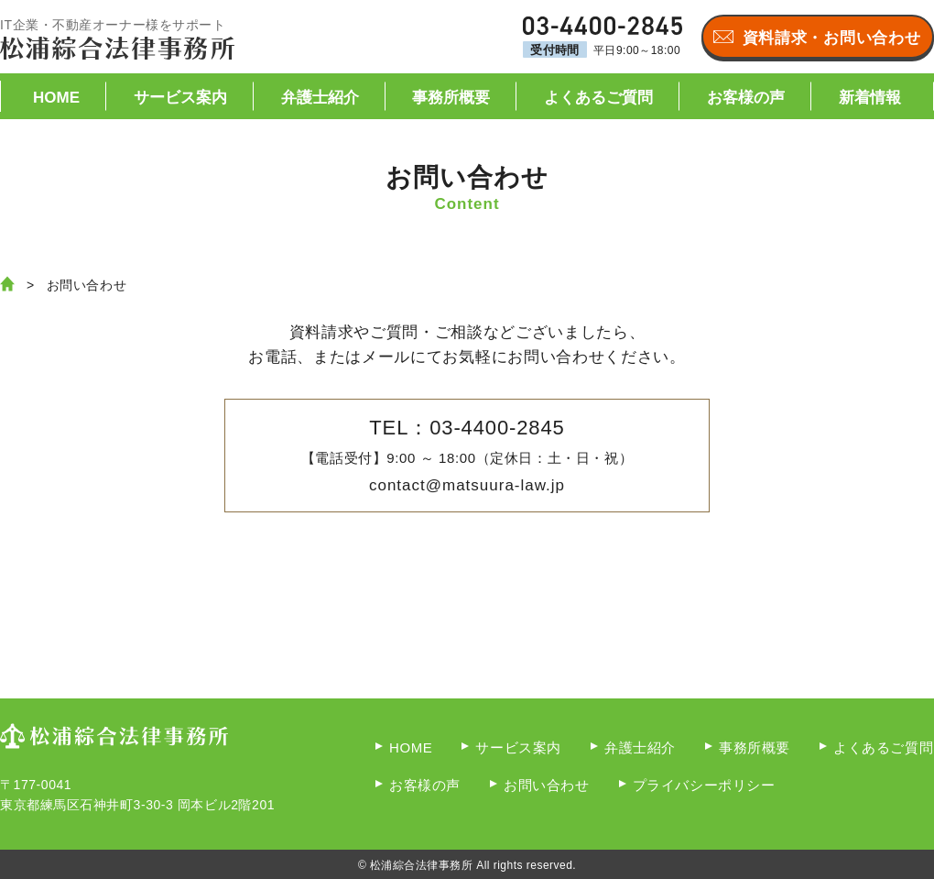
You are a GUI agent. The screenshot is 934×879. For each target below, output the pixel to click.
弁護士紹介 (320, 97)
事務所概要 (451, 97)
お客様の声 (746, 97)
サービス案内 (180, 97)
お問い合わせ (547, 785)
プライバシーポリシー (704, 785)
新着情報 (870, 97)
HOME (56, 97)
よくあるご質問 (598, 97)
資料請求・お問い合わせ (831, 38)
